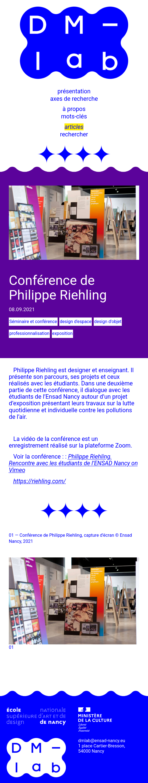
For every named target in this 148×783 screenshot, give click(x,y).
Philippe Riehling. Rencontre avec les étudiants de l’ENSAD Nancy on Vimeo (73, 463)
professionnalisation (29, 333)
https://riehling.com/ (39, 481)
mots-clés (74, 116)
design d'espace (76, 321)
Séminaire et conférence (33, 321)
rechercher (74, 134)
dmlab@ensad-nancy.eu (101, 740)
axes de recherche (74, 98)
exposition (62, 333)
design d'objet (107, 321)
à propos (74, 108)
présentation (74, 91)
